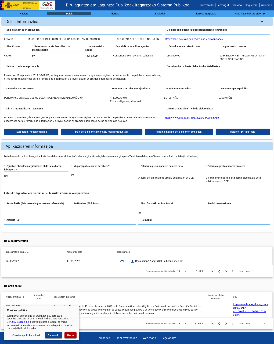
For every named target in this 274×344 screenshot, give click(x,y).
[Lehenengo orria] (212, 271)
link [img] (122, 261)
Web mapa (149, 338)
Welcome (266, 5)
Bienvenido (207, 5)
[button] (137, 21)
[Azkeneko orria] (233, 271)
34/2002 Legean (18, 321)
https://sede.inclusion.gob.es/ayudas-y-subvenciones (194, 39)
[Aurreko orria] (219, 271)
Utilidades (104, 338)
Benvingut (223, 5)
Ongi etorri (251, 5)
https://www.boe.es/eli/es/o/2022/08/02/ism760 (192, 117)
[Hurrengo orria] (226, 271)
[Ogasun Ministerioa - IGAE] (29, 5)
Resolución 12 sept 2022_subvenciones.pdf (157, 261)
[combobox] (182, 271)
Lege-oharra (169, 338)
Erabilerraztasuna (126, 338)
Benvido (237, 5)
